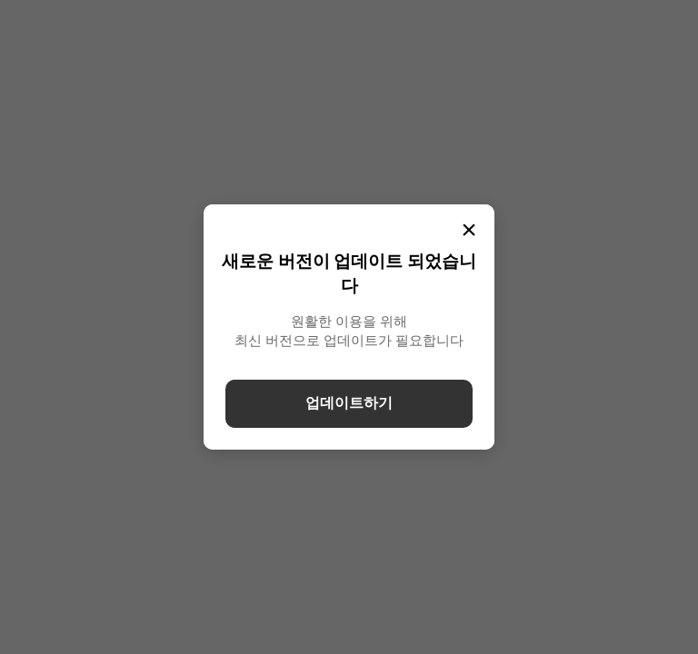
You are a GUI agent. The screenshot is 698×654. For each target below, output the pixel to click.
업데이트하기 (349, 403)
